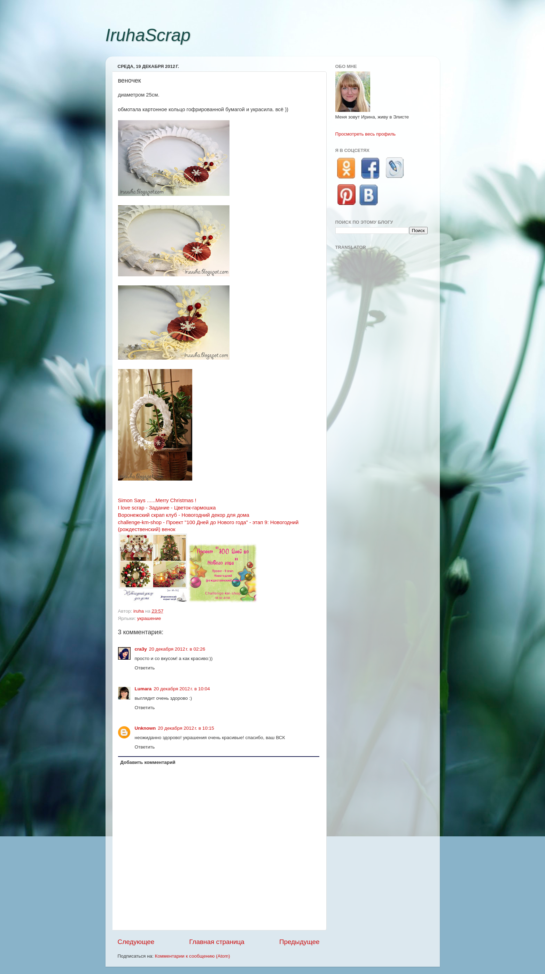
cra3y (141, 649)
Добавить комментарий (147, 762)
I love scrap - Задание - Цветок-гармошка (167, 508)
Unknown (145, 728)
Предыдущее (299, 941)
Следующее (136, 941)
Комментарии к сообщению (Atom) (192, 956)
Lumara (143, 688)
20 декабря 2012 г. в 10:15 (186, 728)
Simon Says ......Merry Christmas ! (157, 500)
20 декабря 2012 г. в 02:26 (177, 649)
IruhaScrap (148, 35)
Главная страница (216, 941)
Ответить (145, 667)
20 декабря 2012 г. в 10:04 (182, 688)
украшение (149, 618)
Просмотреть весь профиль (365, 134)
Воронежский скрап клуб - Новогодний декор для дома (183, 515)
